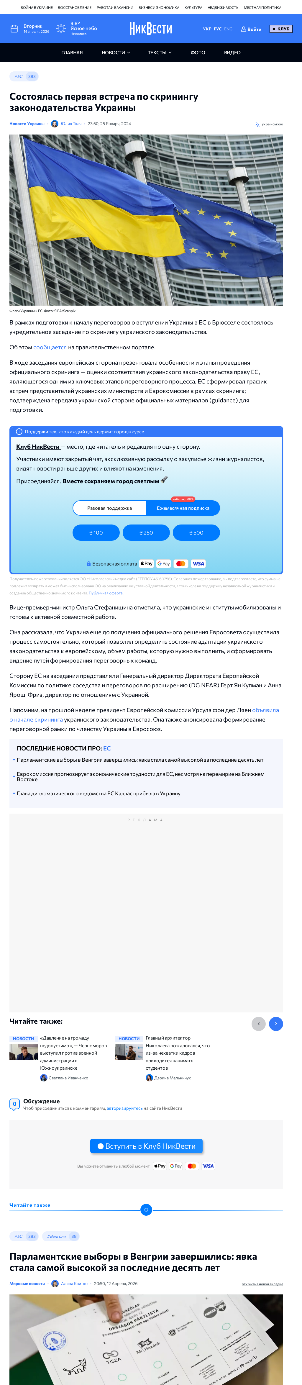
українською (272, 124)
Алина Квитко (74, 1283)
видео (232, 52)
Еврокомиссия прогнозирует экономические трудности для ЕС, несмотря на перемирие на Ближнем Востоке (141, 776)
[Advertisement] (146, 919)
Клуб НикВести (38, 446)
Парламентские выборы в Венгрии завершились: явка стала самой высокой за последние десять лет (140, 759)
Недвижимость (223, 7)
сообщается (50, 346)
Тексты (157, 52)
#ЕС (18, 76)
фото (198, 52)
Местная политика (262, 7)
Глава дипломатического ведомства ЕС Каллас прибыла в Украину (98, 793)
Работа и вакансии (115, 7)
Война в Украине (36, 7)
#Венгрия (56, 1236)
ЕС (107, 748)
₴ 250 (146, 532)
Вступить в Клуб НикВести (150, 1145)
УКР (207, 28)
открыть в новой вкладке (262, 1284)
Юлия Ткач (71, 123)
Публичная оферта (106, 593)
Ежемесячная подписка (183, 508)
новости (113, 52)
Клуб (283, 28)
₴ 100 (96, 532)
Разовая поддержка (109, 508)
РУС (218, 28)
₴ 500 (196, 532)
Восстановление (74, 7)
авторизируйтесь (125, 1108)
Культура (193, 7)
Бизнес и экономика (159, 7)
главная (72, 52)
